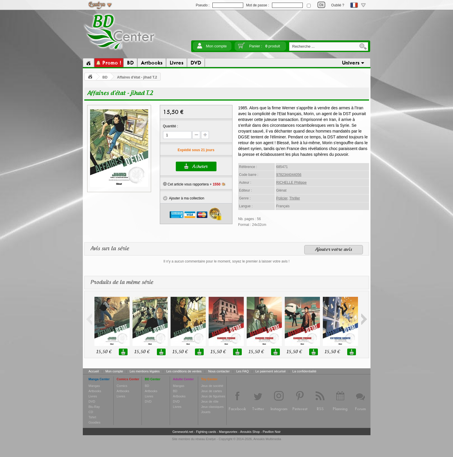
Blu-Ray (94, 406)
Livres (93, 396)
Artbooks (95, 391)
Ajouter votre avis (333, 250)
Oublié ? (337, 5)
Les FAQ (242, 371)
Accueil (94, 371)
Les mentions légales (145, 371)
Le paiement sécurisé (270, 371)
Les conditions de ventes (183, 371)
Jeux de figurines (213, 396)
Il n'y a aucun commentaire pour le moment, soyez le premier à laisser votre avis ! (227, 261)
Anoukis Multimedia (267, 439)
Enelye (211, 439)
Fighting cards (206, 431)
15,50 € (103, 352)
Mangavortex (228, 431)
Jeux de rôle (210, 401)
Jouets (205, 412)
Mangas (94, 386)
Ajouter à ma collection (183, 198)
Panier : (264, 46)
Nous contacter (219, 371)
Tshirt (92, 417)
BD (105, 77)
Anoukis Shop (250, 431)
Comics (122, 386)
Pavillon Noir (272, 431)
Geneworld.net (182, 431)
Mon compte (216, 46)
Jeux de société (212, 386)
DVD (92, 401)
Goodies (95, 422)
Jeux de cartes (211, 391)
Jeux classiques (212, 406)
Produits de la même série (121, 282)
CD (91, 412)
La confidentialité (304, 371)
